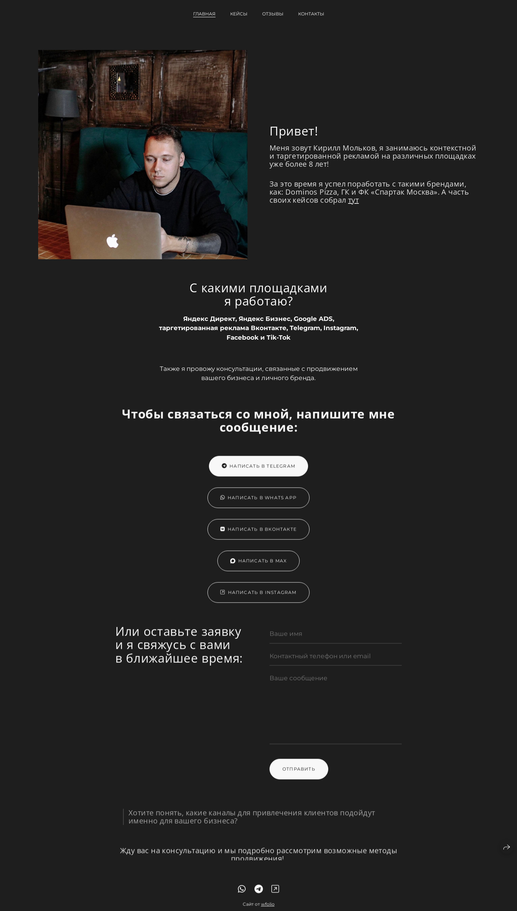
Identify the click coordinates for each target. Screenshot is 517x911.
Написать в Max (258, 566)
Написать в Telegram (258, 471)
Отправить (298, 774)
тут (353, 200)
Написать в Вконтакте (258, 535)
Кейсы (238, 14)
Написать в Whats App (258, 503)
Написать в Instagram (258, 598)
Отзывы (272, 14)
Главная (204, 14)
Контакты (311, 14)
